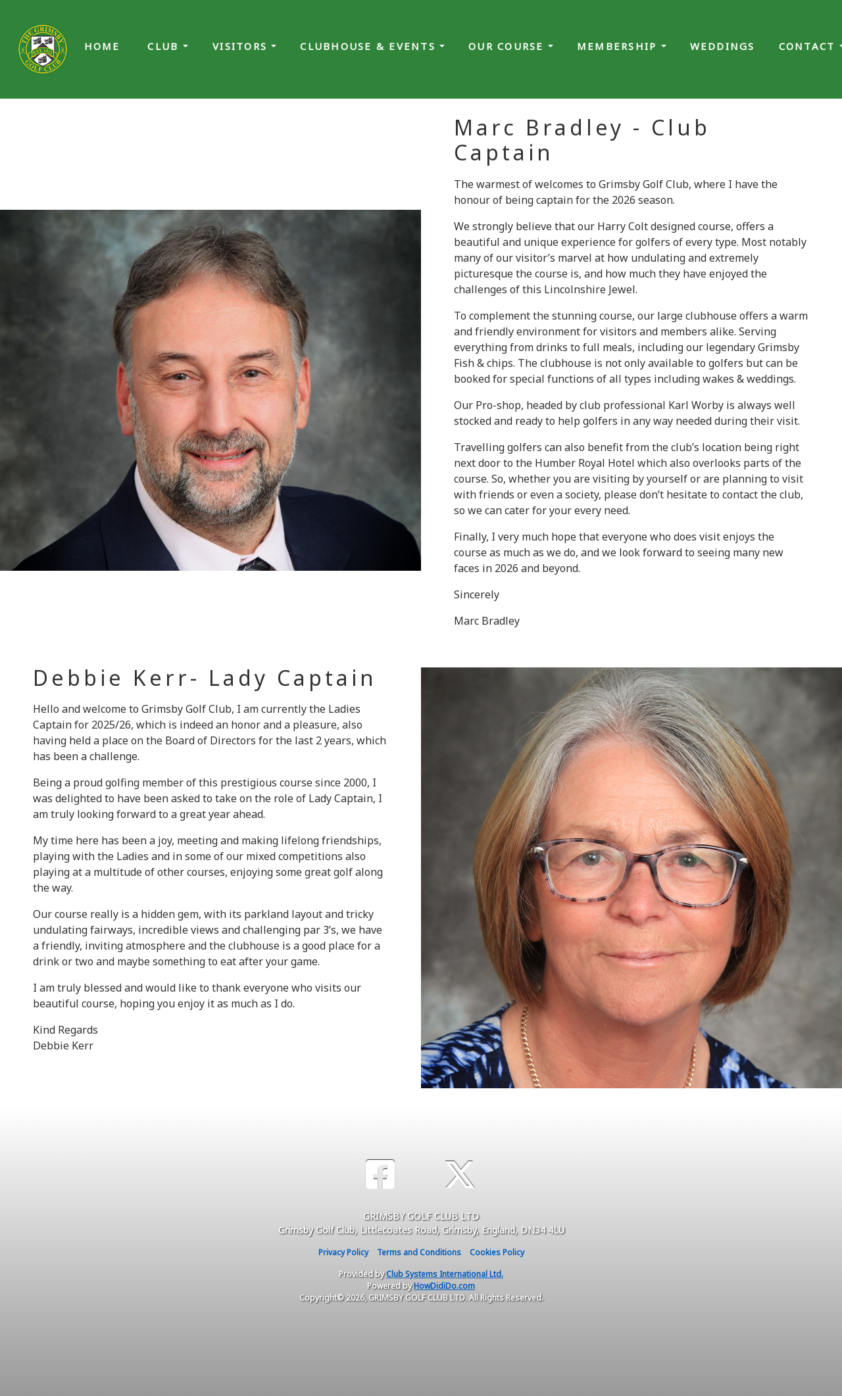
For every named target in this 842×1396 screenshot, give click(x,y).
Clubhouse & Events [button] (369, 46)
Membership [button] (619, 46)
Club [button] (164, 46)
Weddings (722, 46)
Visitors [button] (241, 46)
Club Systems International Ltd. (444, 1274)
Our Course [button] (508, 46)
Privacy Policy (343, 1252)
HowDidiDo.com (444, 1285)
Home (102, 46)
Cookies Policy (497, 1252)
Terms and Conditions (419, 1252)
